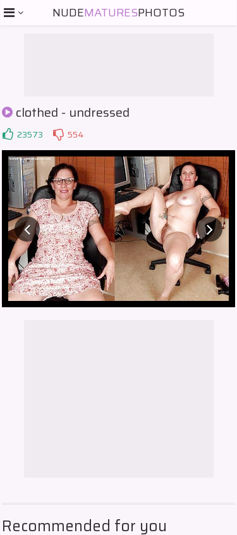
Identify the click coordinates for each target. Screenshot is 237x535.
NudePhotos (118, 12)
